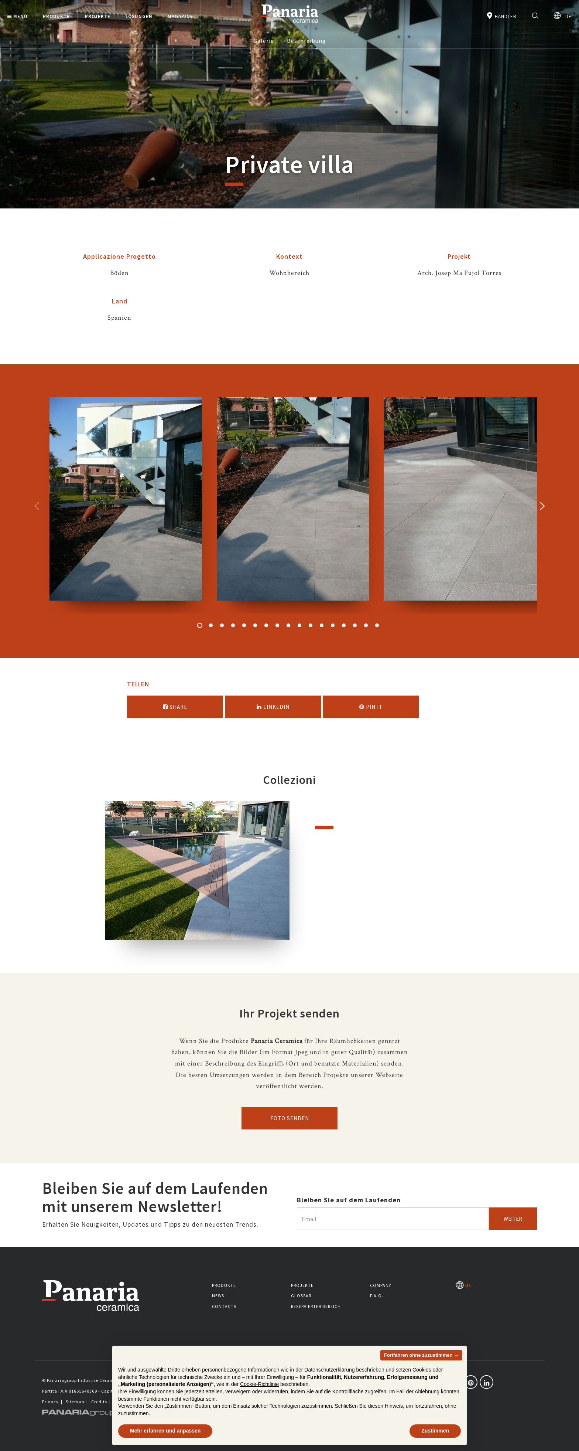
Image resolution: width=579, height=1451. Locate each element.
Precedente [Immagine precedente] (36, 505)
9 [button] (288, 625)
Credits (99, 1401)
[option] (125, 505)
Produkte (224, 1285)
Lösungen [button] (139, 16)
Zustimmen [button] (435, 1431)
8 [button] (277, 625)
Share (175, 706)
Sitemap (75, 1401)
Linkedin (273, 706)
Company (380, 1285)
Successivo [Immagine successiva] (542, 505)
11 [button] (310, 625)
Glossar (301, 1295)
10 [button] (299, 625)
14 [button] (343, 625)
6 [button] (255, 625)
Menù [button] (17, 16)
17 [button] (377, 625)
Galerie (263, 40)
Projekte (302, 1285)
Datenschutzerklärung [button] (329, 1370)
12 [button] (321, 625)
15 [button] (354, 625)
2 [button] (210, 625)
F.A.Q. (376, 1295)
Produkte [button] (56, 16)
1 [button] (199, 625)
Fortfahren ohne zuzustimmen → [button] (421, 1355)
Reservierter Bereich (316, 1306)
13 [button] (332, 625)
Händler (501, 16)
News (218, 1295)
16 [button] (366, 625)
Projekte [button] (97, 16)
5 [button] (244, 625)
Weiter (513, 1218)
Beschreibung (306, 40)
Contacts (224, 1306)
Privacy (50, 1401)
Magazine (180, 16)
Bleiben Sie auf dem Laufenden (349, 1200)
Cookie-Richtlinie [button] (259, 1384)
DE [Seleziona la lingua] (563, 16)
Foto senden (289, 1118)
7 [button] (266, 625)
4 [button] (233, 625)
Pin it (371, 706)
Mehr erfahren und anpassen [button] (165, 1431)
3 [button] (222, 625)
